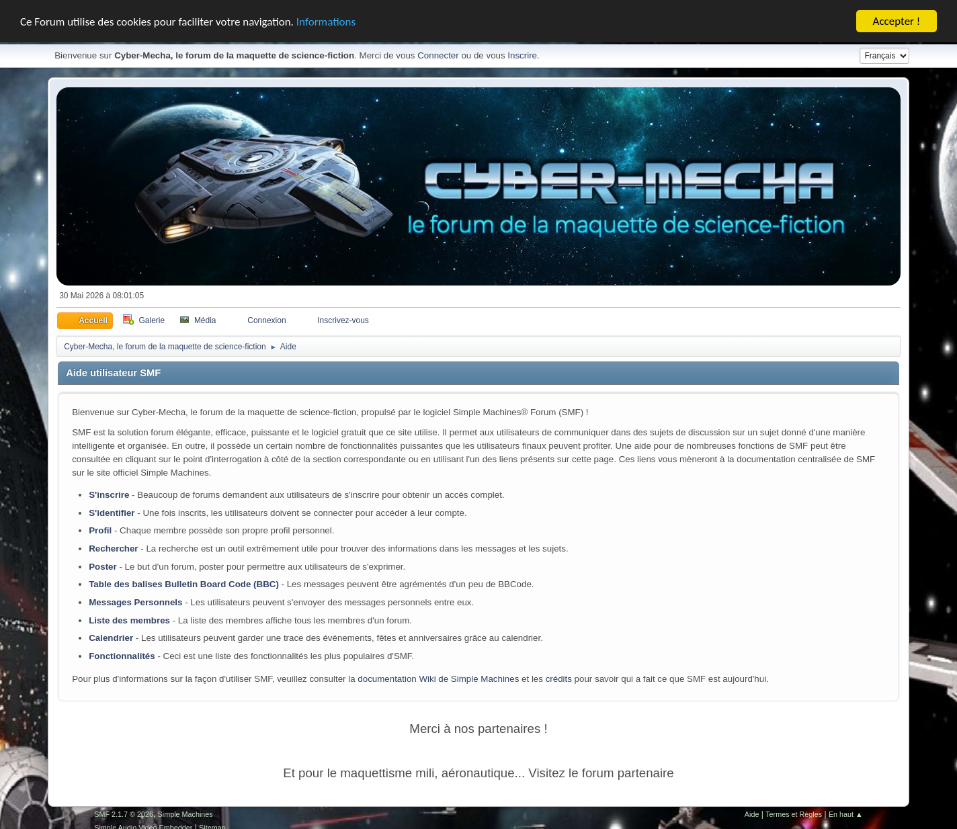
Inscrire (522, 55)
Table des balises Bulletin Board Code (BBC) (184, 584)
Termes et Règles (793, 814)
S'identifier (111, 512)
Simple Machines (185, 814)
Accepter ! (897, 21)
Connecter (438, 55)
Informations (326, 21)
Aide (752, 814)
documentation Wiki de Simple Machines (438, 678)
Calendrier (111, 638)
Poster (102, 566)
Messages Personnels (135, 602)
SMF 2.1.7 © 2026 (123, 814)
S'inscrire (109, 495)
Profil (100, 530)
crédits (559, 678)
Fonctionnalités (122, 656)
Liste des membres (129, 620)
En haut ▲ (846, 814)
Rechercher (113, 548)
